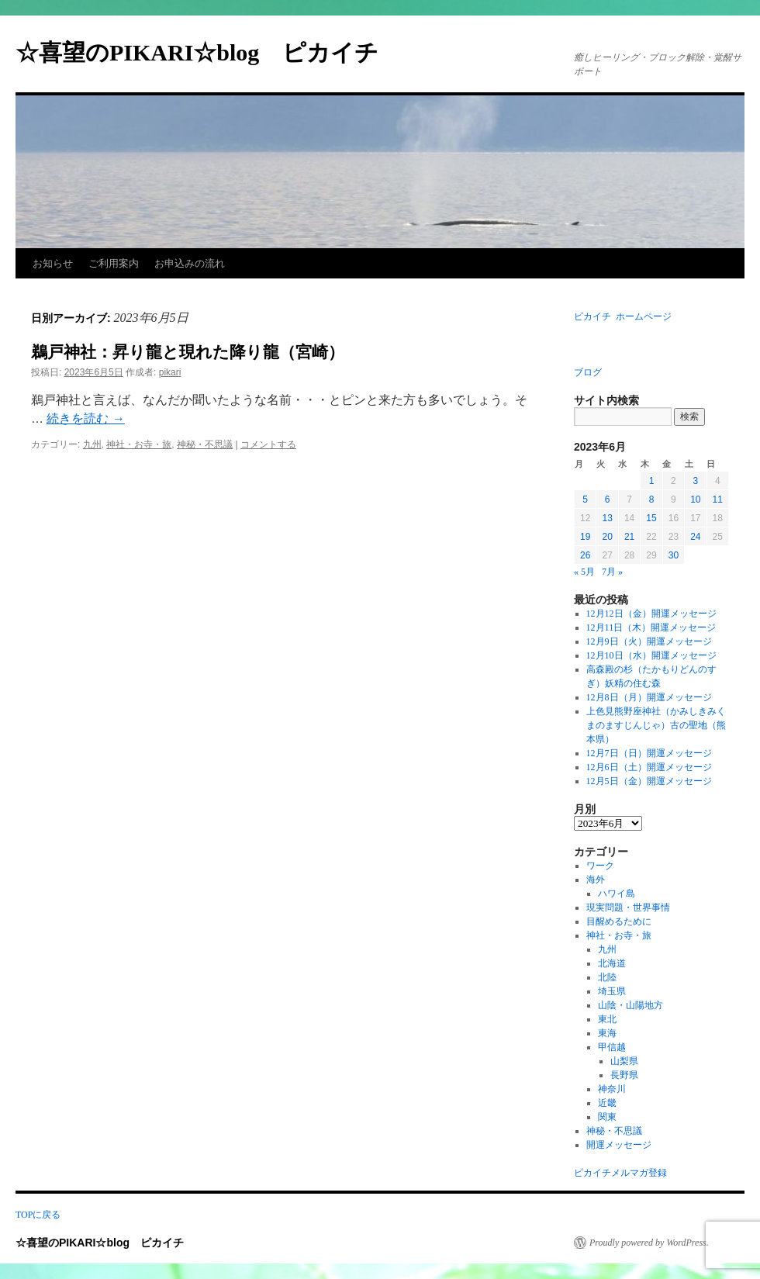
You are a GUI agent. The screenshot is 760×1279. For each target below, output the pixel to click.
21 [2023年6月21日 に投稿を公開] (629, 536)
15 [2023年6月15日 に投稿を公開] (651, 518)
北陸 (607, 977)
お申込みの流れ (189, 263)
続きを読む (85, 418)
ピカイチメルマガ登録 (620, 1172)
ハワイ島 (616, 893)
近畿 (607, 1103)
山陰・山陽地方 (630, 1005)
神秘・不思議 (205, 444)
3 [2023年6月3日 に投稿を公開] (695, 480)
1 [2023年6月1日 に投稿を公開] (652, 480)
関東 (607, 1116)
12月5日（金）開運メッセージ (649, 781)
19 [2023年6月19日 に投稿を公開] (585, 536)
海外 (595, 879)
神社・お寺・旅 (138, 444)
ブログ (588, 372)
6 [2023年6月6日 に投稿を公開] (607, 499)
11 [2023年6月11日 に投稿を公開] (718, 499)
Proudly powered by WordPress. (649, 1242)
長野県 (624, 1075)
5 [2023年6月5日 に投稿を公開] (585, 499)
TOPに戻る (38, 1214)
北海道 (612, 963)
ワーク (600, 865)
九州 (92, 444)
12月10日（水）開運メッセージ (651, 655)
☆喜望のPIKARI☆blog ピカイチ (209, 52)
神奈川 (612, 1089)
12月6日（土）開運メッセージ (649, 767)
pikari (170, 372)
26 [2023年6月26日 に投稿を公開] (585, 555)
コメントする (268, 444)
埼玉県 (612, 991)
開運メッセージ (618, 1144)
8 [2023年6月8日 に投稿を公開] (652, 499)
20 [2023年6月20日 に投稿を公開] (607, 536)
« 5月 (584, 571)
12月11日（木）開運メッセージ (651, 627)
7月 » (612, 571)
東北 (607, 1019)
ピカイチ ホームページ (623, 316)
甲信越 (612, 1047)
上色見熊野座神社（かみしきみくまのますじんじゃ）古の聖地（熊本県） (656, 725)
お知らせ (53, 263)
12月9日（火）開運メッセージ (649, 641)
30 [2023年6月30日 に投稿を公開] (673, 555)
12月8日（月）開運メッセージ (649, 697)
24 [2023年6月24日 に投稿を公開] (695, 536)
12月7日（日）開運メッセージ (649, 753)
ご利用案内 (113, 263)
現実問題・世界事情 (628, 907)
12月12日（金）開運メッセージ (651, 613)
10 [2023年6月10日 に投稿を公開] (695, 499)
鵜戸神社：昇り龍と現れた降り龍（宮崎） (187, 352)
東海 (607, 1033)
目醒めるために (618, 921)
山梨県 (624, 1061)
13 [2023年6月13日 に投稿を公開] (607, 518)
